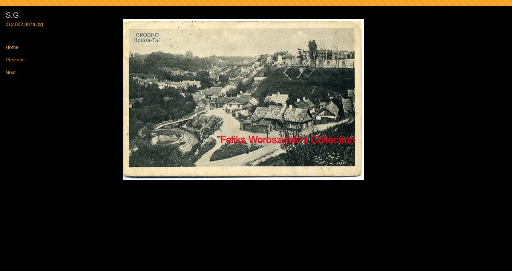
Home (12, 47)
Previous (15, 60)
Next (10, 72)
